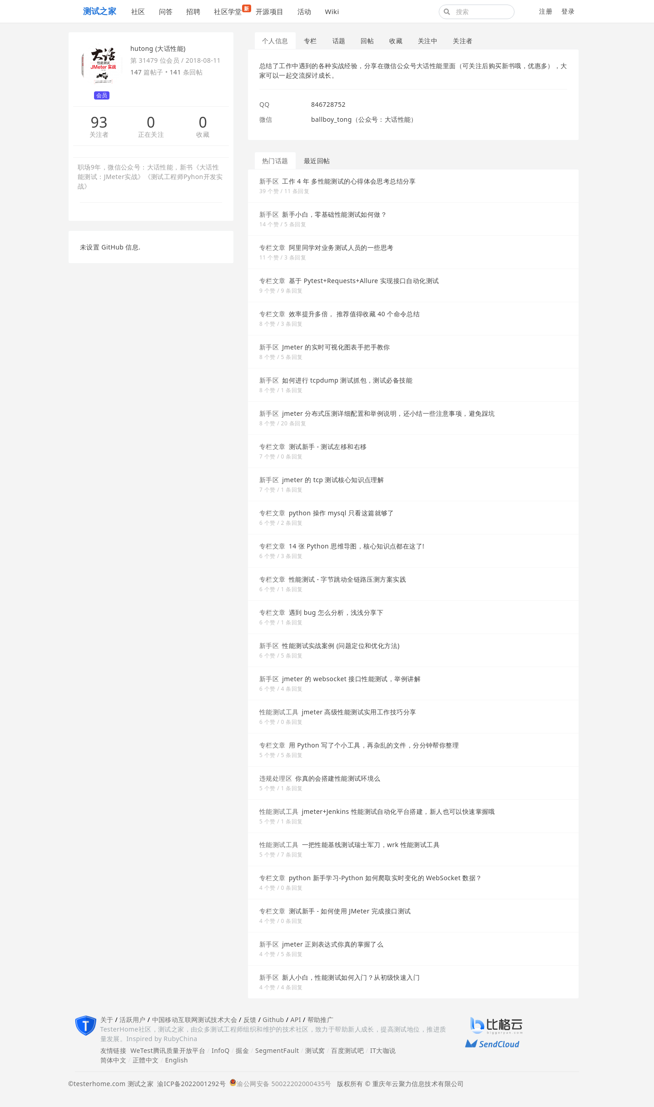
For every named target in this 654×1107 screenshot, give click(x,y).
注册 (545, 11)
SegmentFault (277, 1050)
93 (98, 122)
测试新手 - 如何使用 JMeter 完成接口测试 (350, 911)
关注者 (99, 135)
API (295, 1019)
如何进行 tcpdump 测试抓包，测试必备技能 (347, 380)
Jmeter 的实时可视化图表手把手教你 (336, 347)
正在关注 (151, 135)
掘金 (242, 1050)
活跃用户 (132, 1019)
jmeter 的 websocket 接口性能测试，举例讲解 (351, 678)
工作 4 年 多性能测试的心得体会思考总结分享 (349, 181)
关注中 (427, 40)
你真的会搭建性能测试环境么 (337, 778)
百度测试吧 (347, 1050)
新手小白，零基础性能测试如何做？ (334, 214)
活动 (304, 11)
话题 (339, 40)
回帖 (367, 40)
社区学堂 (231, 10)
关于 (107, 1019)
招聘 (193, 11)
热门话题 (275, 160)
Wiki (332, 11)
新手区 (269, 181)
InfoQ (221, 1050)
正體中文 (146, 1060)
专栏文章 (272, 247)
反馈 (250, 1019)
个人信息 (275, 40)
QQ (264, 104)
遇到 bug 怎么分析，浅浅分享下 (336, 612)
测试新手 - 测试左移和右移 (328, 446)
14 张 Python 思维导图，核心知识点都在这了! (356, 546)
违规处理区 (275, 778)
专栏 (310, 40)
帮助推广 (320, 1019)
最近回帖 (317, 160)
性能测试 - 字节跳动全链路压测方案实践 (347, 579)
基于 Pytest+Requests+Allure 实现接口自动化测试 (364, 280)
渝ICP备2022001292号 (190, 1083)
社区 (138, 11)
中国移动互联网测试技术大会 (194, 1019)
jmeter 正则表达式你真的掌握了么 (332, 944)
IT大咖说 (383, 1050)
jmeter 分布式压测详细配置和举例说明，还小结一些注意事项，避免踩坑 (388, 413)
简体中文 (113, 1060)
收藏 (202, 135)
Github (273, 1019)
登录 (568, 11)
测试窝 (315, 1050)
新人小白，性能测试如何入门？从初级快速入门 (351, 977)
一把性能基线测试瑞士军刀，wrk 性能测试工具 (371, 844)
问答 (166, 11)
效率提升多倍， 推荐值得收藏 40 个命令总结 (354, 313)
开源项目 (270, 11)
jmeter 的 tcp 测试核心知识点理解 (333, 479)
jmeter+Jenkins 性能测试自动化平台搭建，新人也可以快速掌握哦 (398, 811)
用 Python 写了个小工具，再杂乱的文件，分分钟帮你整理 (374, 745)
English (176, 1060)
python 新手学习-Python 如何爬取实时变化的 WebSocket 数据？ (385, 877)
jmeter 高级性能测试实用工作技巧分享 (359, 712)
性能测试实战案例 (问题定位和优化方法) (340, 645)
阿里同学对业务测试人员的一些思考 (341, 247)
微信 (265, 119)
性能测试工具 (279, 712)
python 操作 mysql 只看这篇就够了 (341, 513)
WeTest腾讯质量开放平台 (167, 1050)
